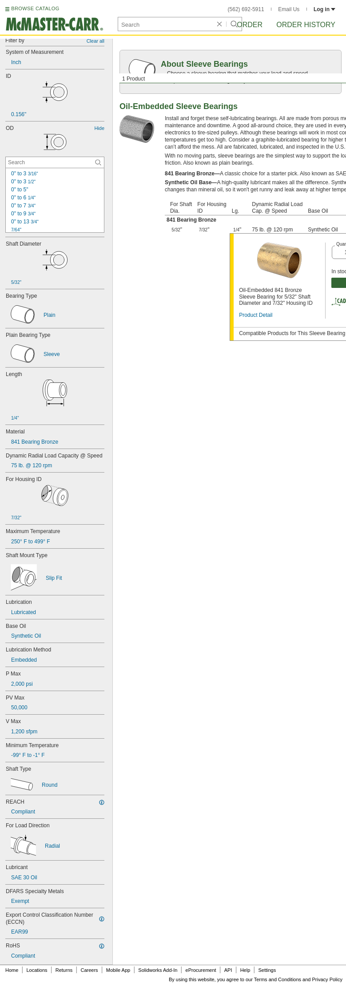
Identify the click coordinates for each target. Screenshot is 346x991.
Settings (267, 970)
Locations (37, 970)
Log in (324, 9)
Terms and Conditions (277, 979)
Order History (305, 24)
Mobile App (118, 970)
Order (249, 24)
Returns (64, 970)
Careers (89, 970)
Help (245, 970)
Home (11, 970)
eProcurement (201, 970)
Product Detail (255, 315)
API (228, 970)
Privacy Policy (327, 979)
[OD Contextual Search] (54, 162)
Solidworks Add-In (157, 970)
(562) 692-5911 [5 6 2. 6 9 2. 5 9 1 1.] (246, 9)
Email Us (288, 9)
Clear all (95, 41)
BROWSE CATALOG (35, 8)
